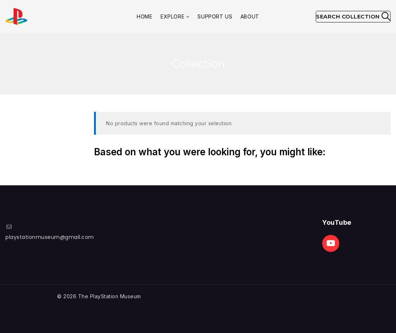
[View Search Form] (353, 16)
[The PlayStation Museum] (16, 16)
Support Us (214, 16)
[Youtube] (330, 243)
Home (144, 16)
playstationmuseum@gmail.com (49, 237)
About (249, 16)
